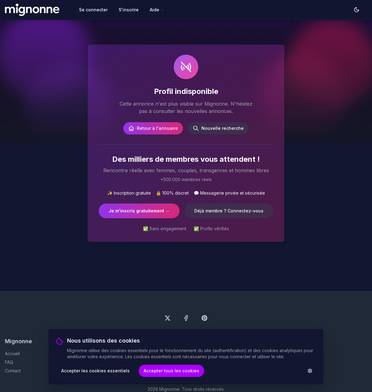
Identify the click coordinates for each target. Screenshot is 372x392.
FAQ (9, 362)
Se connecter (93, 9)
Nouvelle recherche (218, 128)
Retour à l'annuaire (153, 128)
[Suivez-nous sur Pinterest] (204, 318)
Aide (157, 9)
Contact (13, 370)
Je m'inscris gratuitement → (139, 210)
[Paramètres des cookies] (310, 371)
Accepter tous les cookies (171, 370)
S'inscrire (129, 9)
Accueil (12, 353)
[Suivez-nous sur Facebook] (186, 318)
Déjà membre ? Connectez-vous (228, 210)
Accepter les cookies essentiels (95, 370)
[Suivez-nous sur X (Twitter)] (167, 318)
